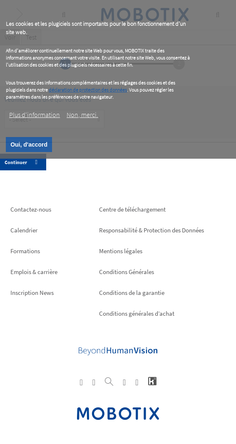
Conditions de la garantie (131, 293)
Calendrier (23, 230)
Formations (25, 251)
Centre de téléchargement (132, 209)
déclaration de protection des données (88, 90)
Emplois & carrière (33, 272)
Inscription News (32, 293)
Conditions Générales (126, 272)
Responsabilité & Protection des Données (151, 230)
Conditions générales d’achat (136, 313)
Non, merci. (82, 114)
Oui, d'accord (28, 144)
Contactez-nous (30, 209)
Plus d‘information (34, 114)
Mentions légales (120, 251)
